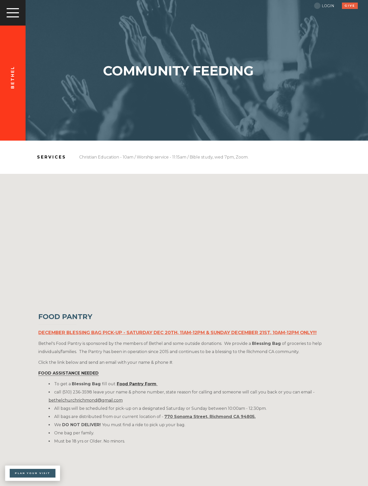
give (349, 5)
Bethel (12, 79)
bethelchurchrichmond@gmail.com (86, 400)
